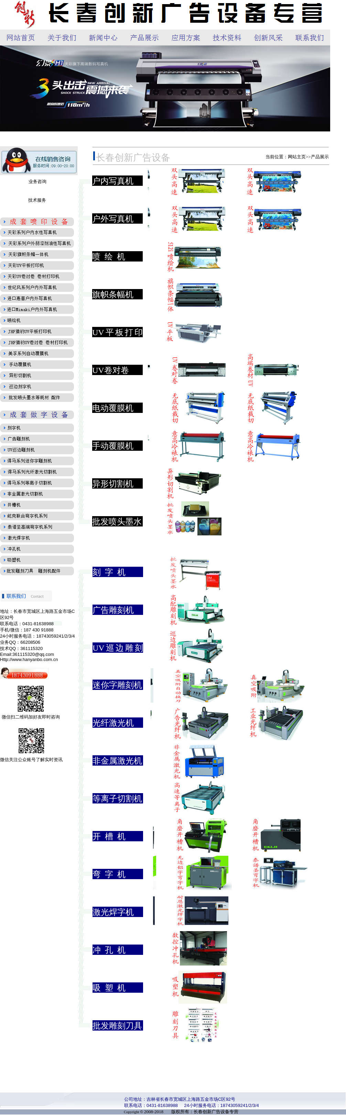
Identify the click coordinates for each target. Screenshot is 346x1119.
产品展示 (320, 156)
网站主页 (297, 156)
